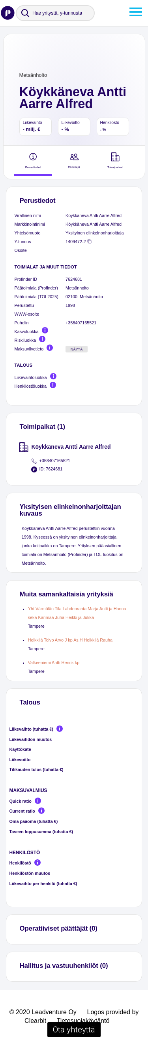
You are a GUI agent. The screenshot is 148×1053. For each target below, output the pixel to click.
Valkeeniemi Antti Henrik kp (53, 662)
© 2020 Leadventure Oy (43, 1012)
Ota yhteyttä (74, 1029)
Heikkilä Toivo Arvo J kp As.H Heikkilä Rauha (70, 640)
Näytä (77, 349)
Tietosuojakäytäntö (83, 1020)
